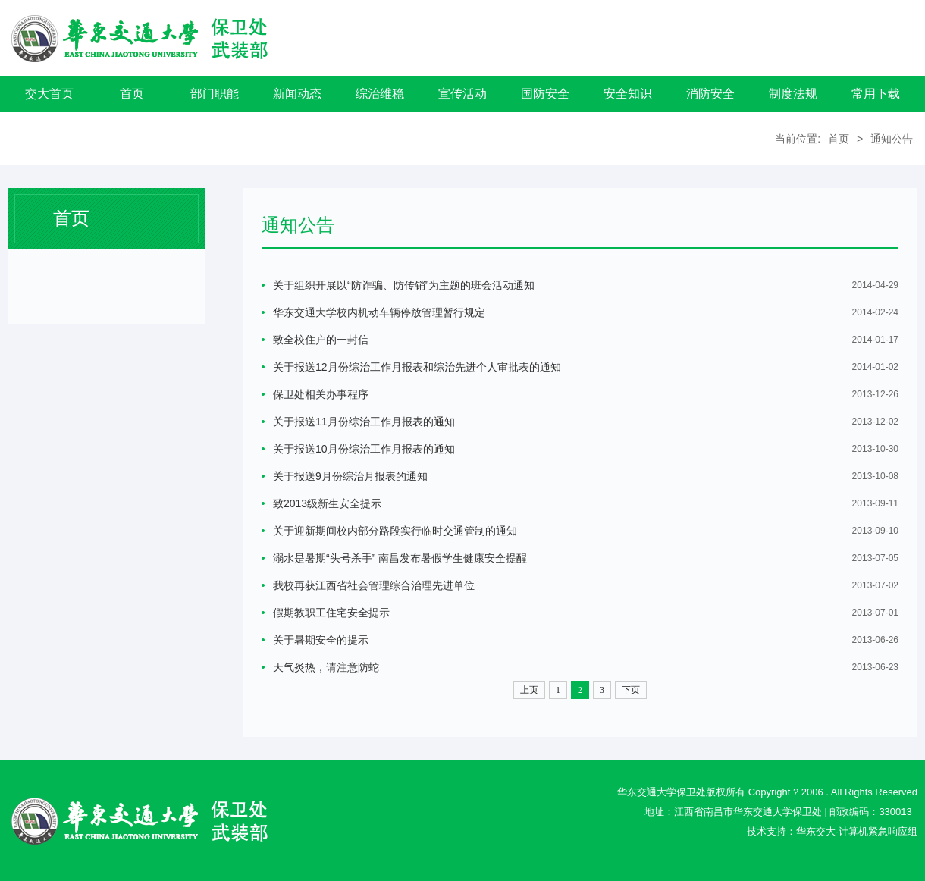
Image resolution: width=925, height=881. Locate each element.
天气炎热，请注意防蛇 (326, 667)
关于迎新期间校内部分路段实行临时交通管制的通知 (395, 531)
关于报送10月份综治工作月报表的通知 (364, 449)
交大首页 (49, 93)
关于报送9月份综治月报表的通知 (350, 476)
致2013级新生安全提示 (327, 503)
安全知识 (628, 93)
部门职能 (214, 93)
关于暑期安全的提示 (320, 640)
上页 (529, 690)
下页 (631, 690)
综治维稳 (380, 93)
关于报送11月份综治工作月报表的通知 (364, 421)
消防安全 (710, 93)
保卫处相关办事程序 (320, 394)
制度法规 (793, 93)
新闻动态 (297, 93)
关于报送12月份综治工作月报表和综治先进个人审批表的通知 (417, 367)
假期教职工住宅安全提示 (331, 613)
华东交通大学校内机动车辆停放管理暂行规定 (379, 312)
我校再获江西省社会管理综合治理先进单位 (374, 585)
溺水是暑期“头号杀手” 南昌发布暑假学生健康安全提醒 (400, 558)
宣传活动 (462, 93)
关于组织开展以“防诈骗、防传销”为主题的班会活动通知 (404, 285)
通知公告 (891, 139)
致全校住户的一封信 (320, 340)
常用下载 (875, 93)
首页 (132, 93)
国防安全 (545, 93)
